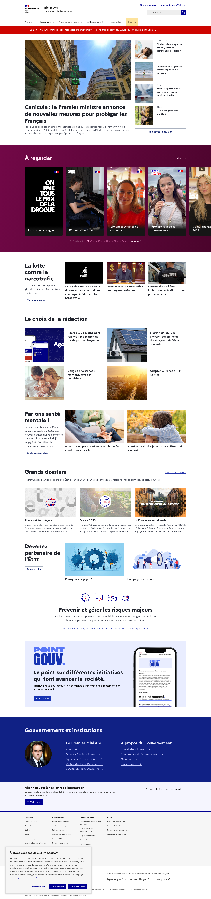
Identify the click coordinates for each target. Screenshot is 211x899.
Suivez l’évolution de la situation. (137, 29)
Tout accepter (77, 886)
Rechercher (183, 12)
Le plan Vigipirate (136, 628)
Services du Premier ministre (82, 769)
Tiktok (148, 803)
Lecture (44, 201)
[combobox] (164, 12)
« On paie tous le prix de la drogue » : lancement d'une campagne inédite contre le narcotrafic (83, 292)
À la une (28, 22)
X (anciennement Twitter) (148, 795)
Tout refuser (57, 886)
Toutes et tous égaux (38, 520)
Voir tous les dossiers (175, 472)
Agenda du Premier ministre (82, 759)
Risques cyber (113, 628)
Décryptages (45, 22)
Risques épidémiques (88, 835)
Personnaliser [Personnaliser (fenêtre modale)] (38, 886)
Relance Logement (59, 830)
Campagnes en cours (140, 579)
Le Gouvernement (95, 22)
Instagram (171, 795)
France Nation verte (60, 843)
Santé (27, 834)
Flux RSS (171, 803)
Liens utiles (116, 22)
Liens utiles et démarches (116, 834)
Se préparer (69, 628)
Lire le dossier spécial (38, 453)
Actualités (72, 749)
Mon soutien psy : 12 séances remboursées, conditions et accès (93, 448)
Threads (178, 795)
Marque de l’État (113, 826)
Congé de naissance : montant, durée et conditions (81, 374)
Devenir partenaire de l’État (118, 830)
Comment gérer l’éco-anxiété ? (168, 112)
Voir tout (181, 158)
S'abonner (44, 698)
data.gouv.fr (162, 879)
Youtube (163, 803)
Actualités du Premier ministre (36, 826)
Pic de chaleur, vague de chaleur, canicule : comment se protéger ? (169, 47)
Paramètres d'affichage (174, 5)
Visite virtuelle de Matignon (82, 764)
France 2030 (88, 520)
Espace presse (149, 5)
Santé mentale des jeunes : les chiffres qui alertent (154, 448)
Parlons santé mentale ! (61, 821)
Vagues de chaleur (91, 628)
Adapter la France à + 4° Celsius (165, 373)
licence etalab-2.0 (79, 895)
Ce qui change (30, 839)
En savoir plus (34, 569)
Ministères (127, 759)
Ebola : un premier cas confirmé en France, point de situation (168, 92)
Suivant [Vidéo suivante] (135, 241)
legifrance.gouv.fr (115, 879)
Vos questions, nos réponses (35, 843)
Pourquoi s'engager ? (78, 579)
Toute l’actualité (31, 821)
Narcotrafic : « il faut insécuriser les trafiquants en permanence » (167, 290)
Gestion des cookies (117, 889)
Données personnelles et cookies (25, 877)
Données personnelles (95, 889)
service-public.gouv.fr (140, 879)
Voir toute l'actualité (160, 131)
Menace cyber (85, 844)
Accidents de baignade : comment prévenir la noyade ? (169, 70)
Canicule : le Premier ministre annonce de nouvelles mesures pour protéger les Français (76, 113)
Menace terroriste (87, 840)
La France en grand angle (151, 520)
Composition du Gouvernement (140, 754)
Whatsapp (156, 803)
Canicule (132, 22)
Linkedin (163, 795)
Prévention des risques (69, 22)
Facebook (156, 795)
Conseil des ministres (133, 749)
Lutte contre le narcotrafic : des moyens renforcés (125, 288)
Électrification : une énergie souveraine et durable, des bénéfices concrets (164, 338)
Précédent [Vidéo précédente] (77, 241)
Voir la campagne (36, 300)
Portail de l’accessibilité (116, 821)
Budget (27, 830)
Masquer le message (184, 30)
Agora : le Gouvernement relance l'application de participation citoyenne (84, 336)
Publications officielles (139, 889)
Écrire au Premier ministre (81, 754)
